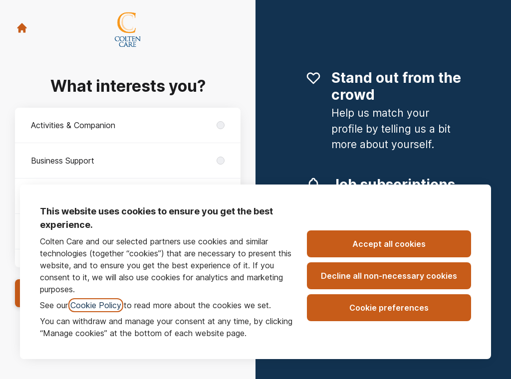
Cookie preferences (389, 308)
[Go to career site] (22, 28)
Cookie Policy (95, 305)
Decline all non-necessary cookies (389, 276)
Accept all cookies (389, 244)
